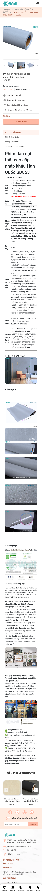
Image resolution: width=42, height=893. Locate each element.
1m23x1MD (8, 89)
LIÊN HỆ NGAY (21, 122)
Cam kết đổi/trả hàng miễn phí (17, 105)
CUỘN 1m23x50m (22, 89)
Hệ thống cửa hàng (13, 854)
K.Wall (10, 755)
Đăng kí (33, 824)
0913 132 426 (12, 882)
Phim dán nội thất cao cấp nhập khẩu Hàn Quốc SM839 (30, 800)
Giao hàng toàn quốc (14, 95)
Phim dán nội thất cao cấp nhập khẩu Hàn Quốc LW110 (11, 800)
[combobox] (24, 321)
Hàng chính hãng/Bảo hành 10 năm (19, 110)
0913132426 (11, 850)
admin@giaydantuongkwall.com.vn (19, 846)
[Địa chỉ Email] (21, 824)
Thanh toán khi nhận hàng (16, 100)
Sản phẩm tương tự (21, 773)
